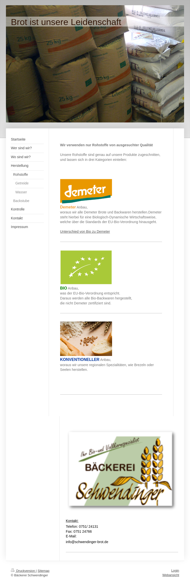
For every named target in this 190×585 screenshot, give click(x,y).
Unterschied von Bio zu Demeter (85, 232)
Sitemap (43, 571)
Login (175, 570)
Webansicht (170, 575)
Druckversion (23, 571)
